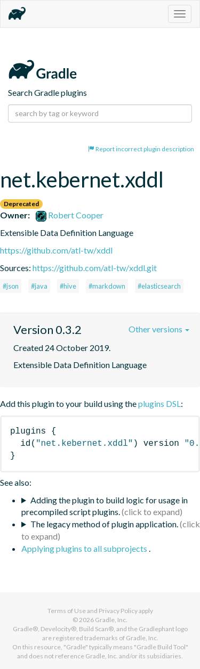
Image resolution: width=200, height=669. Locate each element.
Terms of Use (66, 611)
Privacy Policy (118, 611)
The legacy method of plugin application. (104, 524)
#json (11, 286)
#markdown (107, 286)
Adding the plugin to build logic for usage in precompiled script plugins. (104, 506)
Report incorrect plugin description (141, 149)
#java (39, 286)
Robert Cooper (69, 215)
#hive (68, 286)
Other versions (159, 329)
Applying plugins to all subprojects (85, 548)
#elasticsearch (159, 286)
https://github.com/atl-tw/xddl (56, 250)
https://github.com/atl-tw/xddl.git (95, 268)
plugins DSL (159, 403)
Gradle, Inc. (111, 620)
